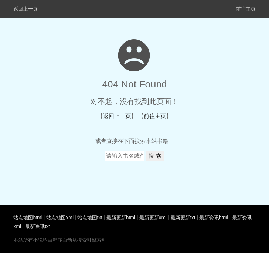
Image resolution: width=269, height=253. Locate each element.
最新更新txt (183, 217)
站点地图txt (89, 217)
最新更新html (120, 217)
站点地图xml (60, 217)
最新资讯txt (37, 226)
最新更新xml (153, 217)
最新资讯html (213, 217)
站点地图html (27, 217)
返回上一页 (25, 9)
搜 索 (155, 156)
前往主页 (246, 9)
